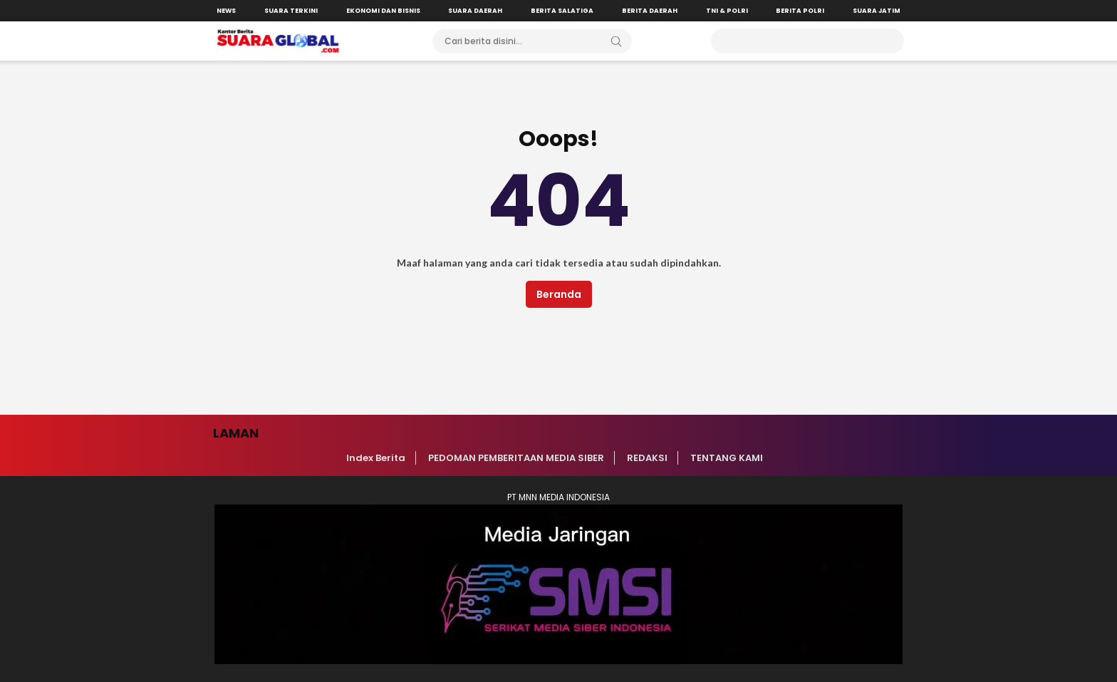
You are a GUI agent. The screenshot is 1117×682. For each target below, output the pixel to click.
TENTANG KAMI (726, 458)
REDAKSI (647, 458)
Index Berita (375, 458)
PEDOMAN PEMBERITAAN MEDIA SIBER (516, 458)
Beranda (558, 294)
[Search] (616, 41)
